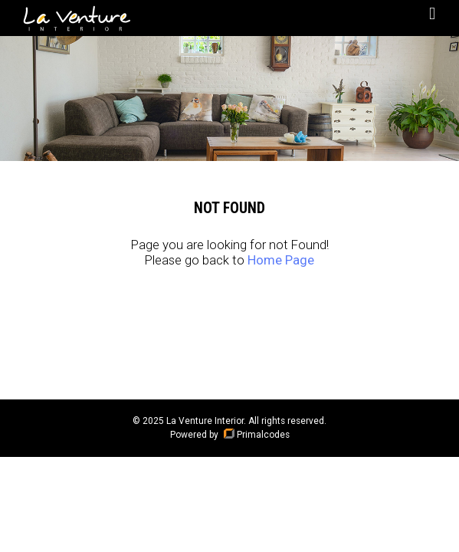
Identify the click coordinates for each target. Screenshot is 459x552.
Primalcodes (255, 434)
